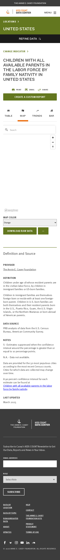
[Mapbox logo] (11, 210)
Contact (30, 510)
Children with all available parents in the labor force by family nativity (27, 387)
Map (23, 115)
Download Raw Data (19, 231)
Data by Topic (9, 513)
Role (5, 473)
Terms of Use (32, 532)
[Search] (29, 130)
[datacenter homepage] (23, 11)
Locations (9, 21)
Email (30, 89)
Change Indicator (14, 51)
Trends (37, 115)
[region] (30, 168)
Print (16, 89)
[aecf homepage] (8, 11)
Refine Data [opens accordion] (28, 38)
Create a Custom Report (30, 97)
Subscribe (13, 492)
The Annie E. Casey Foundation (30, 3)
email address (10, 458)
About (6, 526)
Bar (51, 115)
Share (43, 89)
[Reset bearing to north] (53, 147)
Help (28, 504)
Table (8, 115)
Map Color (9, 217)
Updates (7, 532)
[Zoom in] (53, 137)
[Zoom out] (53, 142)
